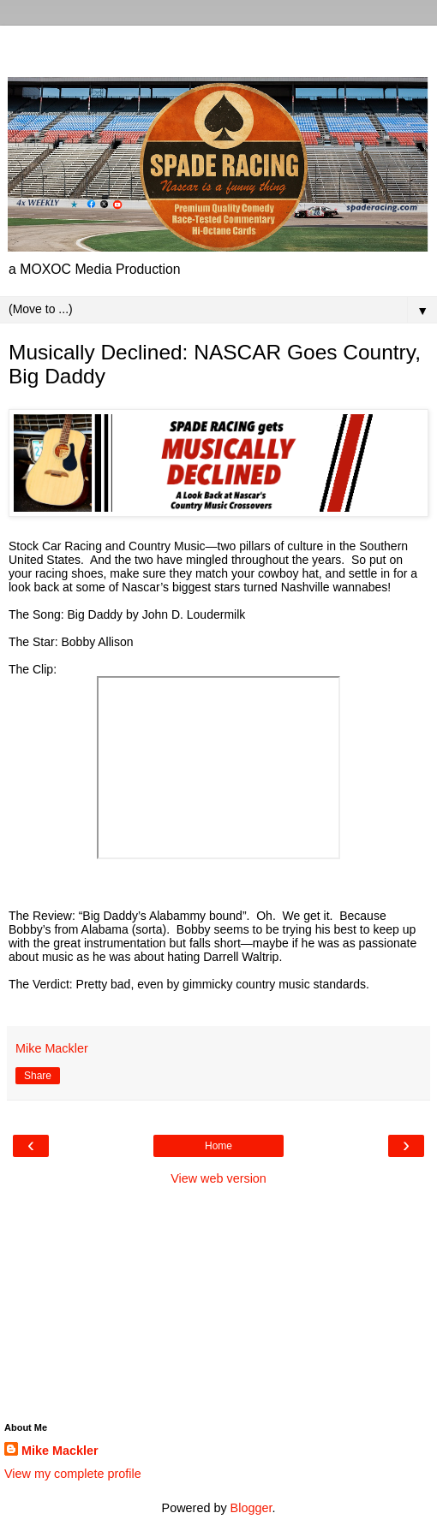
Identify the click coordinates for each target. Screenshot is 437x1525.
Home (218, 1146)
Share (37, 1076)
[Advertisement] (218, 47)
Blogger (251, 1508)
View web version (218, 1178)
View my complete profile (72, 1473)
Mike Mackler (60, 1450)
